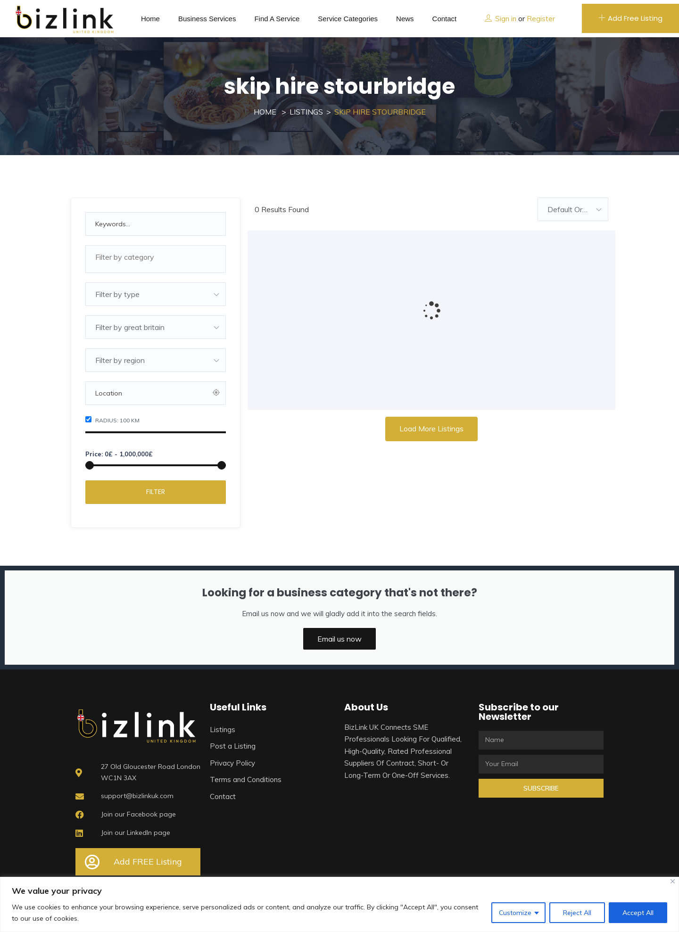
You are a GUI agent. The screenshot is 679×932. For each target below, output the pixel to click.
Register (541, 18)
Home (150, 19)
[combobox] (155, 258)
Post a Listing (233, 746)
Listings (306, 111)
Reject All (577, 912)
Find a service (276, 19)
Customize (515, 912)
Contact (444, 19)
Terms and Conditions (246, 779)
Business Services (207, 19)
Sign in (505, 18)
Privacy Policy (232, 763)
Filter (155, 491)
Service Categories (348, 19)
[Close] (673, 881)
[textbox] (155, 257)
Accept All (638, 912)
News (405, 19)
